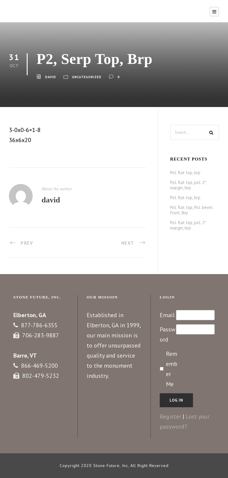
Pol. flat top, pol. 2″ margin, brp (188, 185)
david (50, 77)
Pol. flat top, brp (185, 172)
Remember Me (171, 369)
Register (170, 416)
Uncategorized (87, 77)
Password (167, 334)
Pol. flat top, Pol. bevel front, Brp (191, 210)
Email (167, 315)
